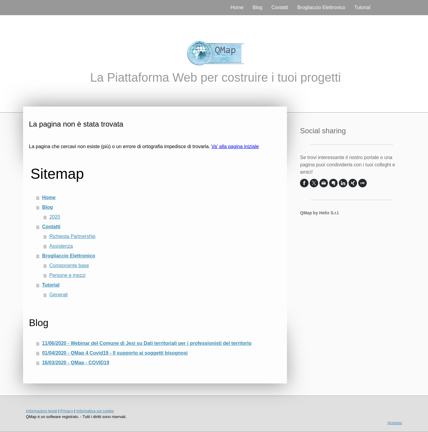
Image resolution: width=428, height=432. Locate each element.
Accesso (394, 422)
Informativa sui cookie (95, 411)
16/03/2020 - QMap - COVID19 (75, 362)
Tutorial (362, 7)
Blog (257, 7)
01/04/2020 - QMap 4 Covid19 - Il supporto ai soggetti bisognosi (115, 352)
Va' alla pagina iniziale (235, 146)
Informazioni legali (41, 411)
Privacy (66, 411)
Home (237, 7)
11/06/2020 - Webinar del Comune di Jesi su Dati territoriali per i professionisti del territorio (147, 343)
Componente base (69, 265)
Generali (58, 294)
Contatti (279, 7)
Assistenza (61, 246)
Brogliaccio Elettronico (321, 7)
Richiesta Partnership (72, 236)
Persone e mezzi (67, 275)
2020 (54, 216)
